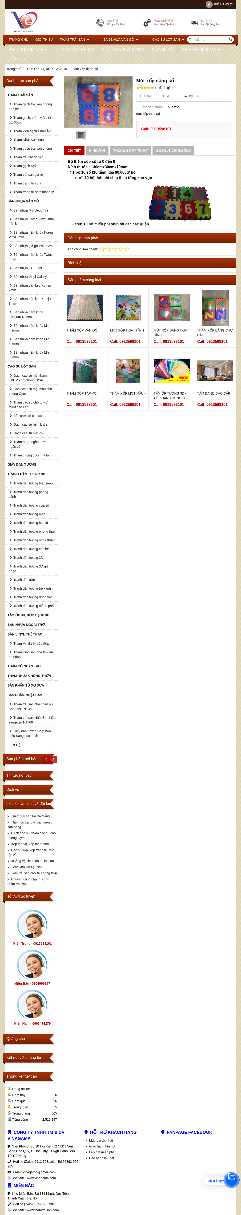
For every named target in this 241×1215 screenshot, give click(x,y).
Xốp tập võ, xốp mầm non (30, 844)
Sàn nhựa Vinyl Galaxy (30, 277)
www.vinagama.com (41, 1178)
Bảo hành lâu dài (101, 1158)
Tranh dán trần (24, 580)
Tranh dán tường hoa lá (30, 523)
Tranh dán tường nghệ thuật (34, 540)
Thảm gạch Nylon (26, 166)
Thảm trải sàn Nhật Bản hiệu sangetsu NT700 (32, 720)
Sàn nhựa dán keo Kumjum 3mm (31, 301)
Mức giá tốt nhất (101, 1140)
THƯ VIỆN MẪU (156, 49)
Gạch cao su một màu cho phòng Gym (30, 391)
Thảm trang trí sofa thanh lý (33, 192)
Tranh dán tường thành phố (33, 606)
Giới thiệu (44, 39)
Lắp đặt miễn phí (101, 1152)
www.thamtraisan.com (43, 1210)
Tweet (168, 96)
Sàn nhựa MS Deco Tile (30, 210)
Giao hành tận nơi (102, 1146)
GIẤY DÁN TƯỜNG (22, 464)
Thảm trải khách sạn (28, 157)
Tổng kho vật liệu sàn (27, 867)
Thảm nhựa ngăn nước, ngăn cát (28, 444)
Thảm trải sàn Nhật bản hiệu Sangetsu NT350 (32, 706)
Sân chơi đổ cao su (27, 416)
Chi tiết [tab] (74, 150)
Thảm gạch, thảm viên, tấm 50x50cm (31, 120)
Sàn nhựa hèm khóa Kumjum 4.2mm (26, 314)
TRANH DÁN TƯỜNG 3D (26, 474)
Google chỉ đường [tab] (173, 150)
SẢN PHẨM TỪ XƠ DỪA (26, 685)
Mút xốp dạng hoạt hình (171, 332)
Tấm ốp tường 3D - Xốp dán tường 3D (170, 396)
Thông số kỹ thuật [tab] (130, 150)
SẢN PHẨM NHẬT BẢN (194, 49)
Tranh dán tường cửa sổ (31, 505)
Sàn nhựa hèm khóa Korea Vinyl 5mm (31, 235)
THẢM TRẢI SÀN (74, 39)
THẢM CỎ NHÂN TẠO (70, 49)
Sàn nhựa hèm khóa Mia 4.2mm (29, 328)
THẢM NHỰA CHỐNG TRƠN (115, 49)
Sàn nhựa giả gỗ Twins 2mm (34, 246)
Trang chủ (18, 39)
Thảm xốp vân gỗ (82, 330)
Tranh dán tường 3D (28, 558)
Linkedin (193, 96)
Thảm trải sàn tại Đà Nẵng (30, 816)
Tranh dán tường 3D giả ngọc (28, 568)
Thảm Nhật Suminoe (28, 140)
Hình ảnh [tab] (97, 150)
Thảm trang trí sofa (27, 183)
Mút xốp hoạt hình (127, 330)
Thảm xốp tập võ (81, 393)
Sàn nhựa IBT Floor (27, 268)
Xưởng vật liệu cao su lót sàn (32, 861)
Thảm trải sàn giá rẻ (28, 174)
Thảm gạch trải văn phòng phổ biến (30, 106)
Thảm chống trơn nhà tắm (32, 455)
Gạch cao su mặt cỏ (28, 433)
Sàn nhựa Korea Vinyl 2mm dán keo (31, 221)
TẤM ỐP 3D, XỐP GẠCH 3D (28, 615)
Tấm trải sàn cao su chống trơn (34, 873)
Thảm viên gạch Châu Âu (32, 131)
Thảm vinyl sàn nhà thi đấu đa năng (31, 654)
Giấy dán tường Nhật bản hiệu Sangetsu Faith (30, 733)
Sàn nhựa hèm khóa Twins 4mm (30, 257)
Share (146, 96)
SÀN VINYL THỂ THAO (28, 49)
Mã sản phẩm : (154, 107)
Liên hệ (17, 59)
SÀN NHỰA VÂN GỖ (113, 39)
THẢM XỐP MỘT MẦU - (128, 393)
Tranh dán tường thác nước (33, 483)
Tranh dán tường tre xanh (32, 588)
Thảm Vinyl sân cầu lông (31, 643)
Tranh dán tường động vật (32, 597)
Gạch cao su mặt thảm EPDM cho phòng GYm (28, 378)
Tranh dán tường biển (29, 514)
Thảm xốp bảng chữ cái (215, 332)
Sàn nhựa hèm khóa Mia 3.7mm (29, 341)
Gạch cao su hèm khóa (30, 424)
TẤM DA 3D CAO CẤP (213, 393)
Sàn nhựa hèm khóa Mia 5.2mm (29, 355)
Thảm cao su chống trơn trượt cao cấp (29, 404)
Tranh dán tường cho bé (31, 549)
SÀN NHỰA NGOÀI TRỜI (26, 625)
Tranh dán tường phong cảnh (28, 494)
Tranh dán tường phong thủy (34, 531)
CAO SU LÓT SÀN (154, 39)
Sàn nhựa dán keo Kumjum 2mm (31, 288)
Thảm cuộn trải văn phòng (32, 148)
